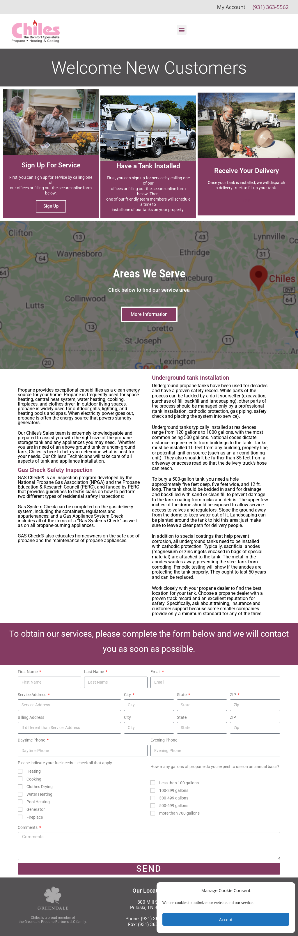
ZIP (233, 694)
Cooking (33, 779)
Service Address (32, 694)
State (182, 694)
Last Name (94, 671)
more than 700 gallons (179, 813)
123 (246, 201)
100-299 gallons (173, 790)
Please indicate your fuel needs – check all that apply (65, 762)
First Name (28, 671)
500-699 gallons (173, 805)
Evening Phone (163, 740)
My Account (231, 6)
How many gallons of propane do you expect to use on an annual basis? (214, 766)
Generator (35, 809)
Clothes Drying (39, 786)
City (128, 694)
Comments (28, 827)
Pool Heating (38, 801)
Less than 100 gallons (179, 783)
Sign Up (50, 206)
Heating (33, 771)
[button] (182, 30)
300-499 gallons (173, 798)
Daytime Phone (32, 740)
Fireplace (34, 817)
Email (155, 671)
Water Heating (39, 794)
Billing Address (31, 717)
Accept (226, 919)
